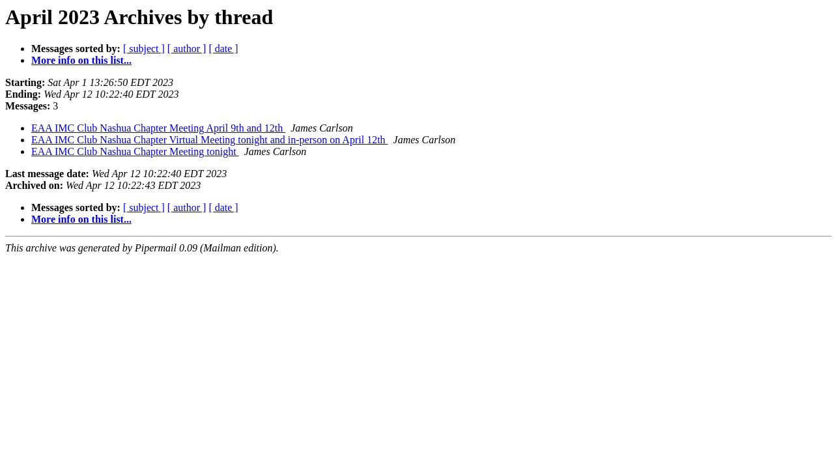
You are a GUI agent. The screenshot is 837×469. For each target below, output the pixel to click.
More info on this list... (81, 60)
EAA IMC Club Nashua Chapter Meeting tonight (135, 151)
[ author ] (186, 48)
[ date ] (223, 48)
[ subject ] (144, 48)
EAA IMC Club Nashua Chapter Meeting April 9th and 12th (158, 128)
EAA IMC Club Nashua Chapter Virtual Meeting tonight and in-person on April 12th (209, 139)
